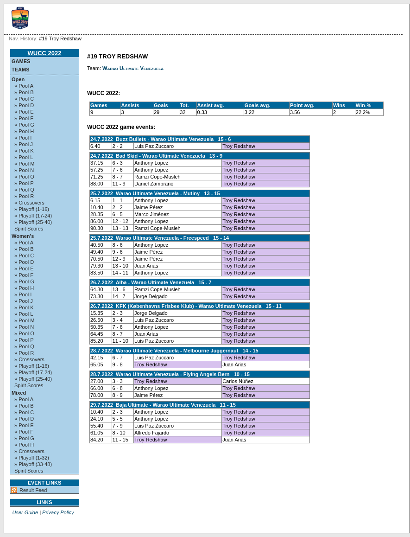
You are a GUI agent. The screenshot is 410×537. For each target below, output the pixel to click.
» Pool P (24, 183)
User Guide (25, 512)
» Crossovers (29, 202)
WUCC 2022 (45, 53)
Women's (23, 236)
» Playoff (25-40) (33, 222)
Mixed (19, 393)
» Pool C (24, 99)
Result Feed (33, 490)
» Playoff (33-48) (33, 464)
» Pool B (24, 92)
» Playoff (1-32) (31, 457)
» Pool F (23, 118)
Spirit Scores (28, 228)
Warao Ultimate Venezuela (133, 68)
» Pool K (24, 150)
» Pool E (24, 112)
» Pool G (24, 125)
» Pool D (24, 105)
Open (18, 79)
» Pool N (24, 170)
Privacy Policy (58, 512)
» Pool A (23, 86)
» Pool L (23, 157)
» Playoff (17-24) (33, 215)
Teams (21, 69)
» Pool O (24, 176)
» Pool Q (24, 189)
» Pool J (23, 144)
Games (21, 61)
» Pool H (24, 131)
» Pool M (24, 163)
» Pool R (24, 196)
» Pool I (23, 138)
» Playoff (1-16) (31, 209)
